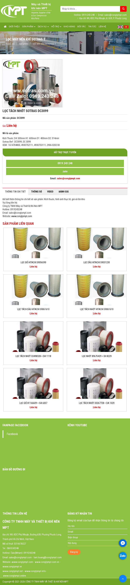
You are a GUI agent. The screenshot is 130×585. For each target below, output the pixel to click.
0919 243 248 (65, 163)
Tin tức (92, 27)
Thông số (36, 191)
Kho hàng (69, 27)
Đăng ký (74, 552)
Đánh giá (64, 191)
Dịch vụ (43, 27)
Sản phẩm (28, 27)
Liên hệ (102, 27)
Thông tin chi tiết (15, 191)
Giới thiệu (14, 27)
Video (50, 191)
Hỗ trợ (56, 27)
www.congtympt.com (21, 216)
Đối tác (81, 27)
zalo (65, 171)
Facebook (12, 434)
